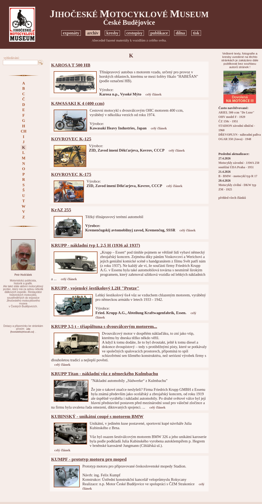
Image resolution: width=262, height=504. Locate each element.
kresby (112, 33)
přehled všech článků (232, 198)
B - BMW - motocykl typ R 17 (237, 176)
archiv (93, 33)
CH (23, 131)
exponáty (71, 33)
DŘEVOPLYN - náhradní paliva (239, 134)
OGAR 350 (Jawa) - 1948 (234, 139)
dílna (180, 33)
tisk (196, 33)
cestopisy (134, 33)
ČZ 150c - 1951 (228, 121)
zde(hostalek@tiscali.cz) (22, 330)
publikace (159, 33)
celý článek (153, 94)
